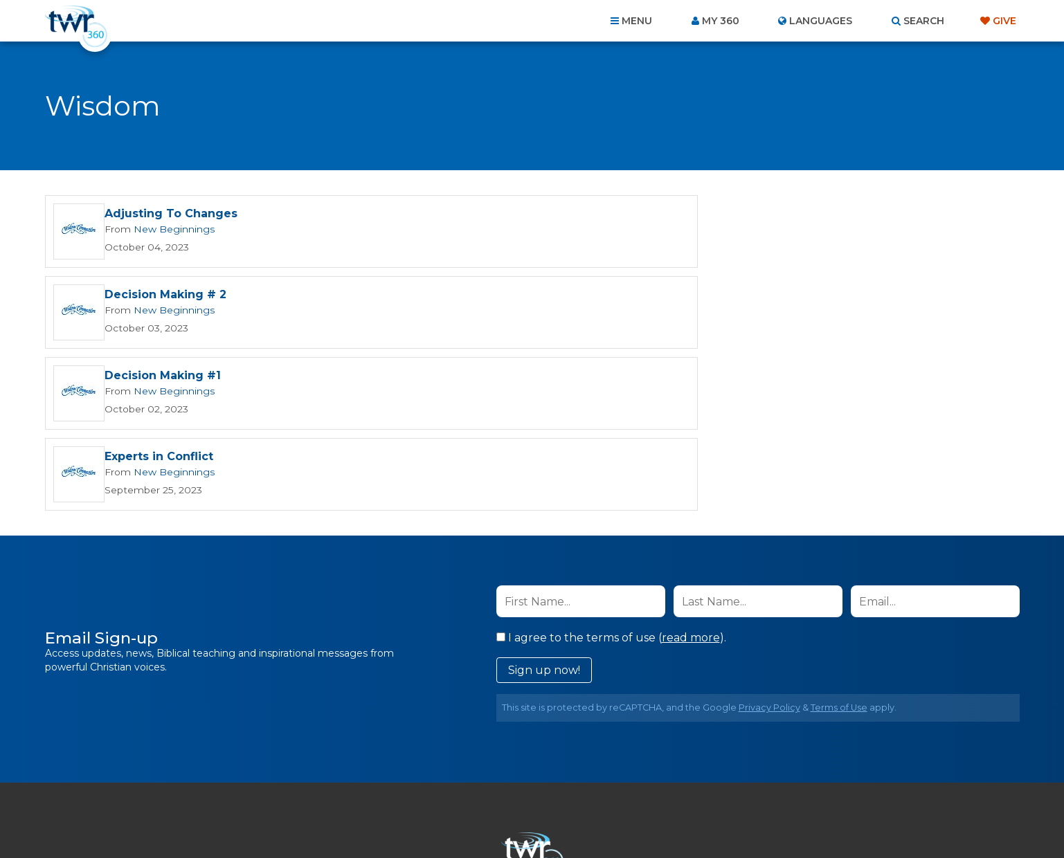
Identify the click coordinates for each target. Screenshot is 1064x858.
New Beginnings (169, 229)
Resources (768, 783)
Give (1004, 21)
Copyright (689, 783)
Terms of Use (839, 545)
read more (691, 475)
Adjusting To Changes (171, 214)
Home (280, 783)
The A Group (633, 816)
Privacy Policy (769, 545)
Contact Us (414, 783)
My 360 (720, 21)
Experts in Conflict (650, 295)
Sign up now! (544, 508)
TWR (540, 816)
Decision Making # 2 (657, 214)
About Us (339, 783)
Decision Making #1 (163, 295)
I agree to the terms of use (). (611, 475)
